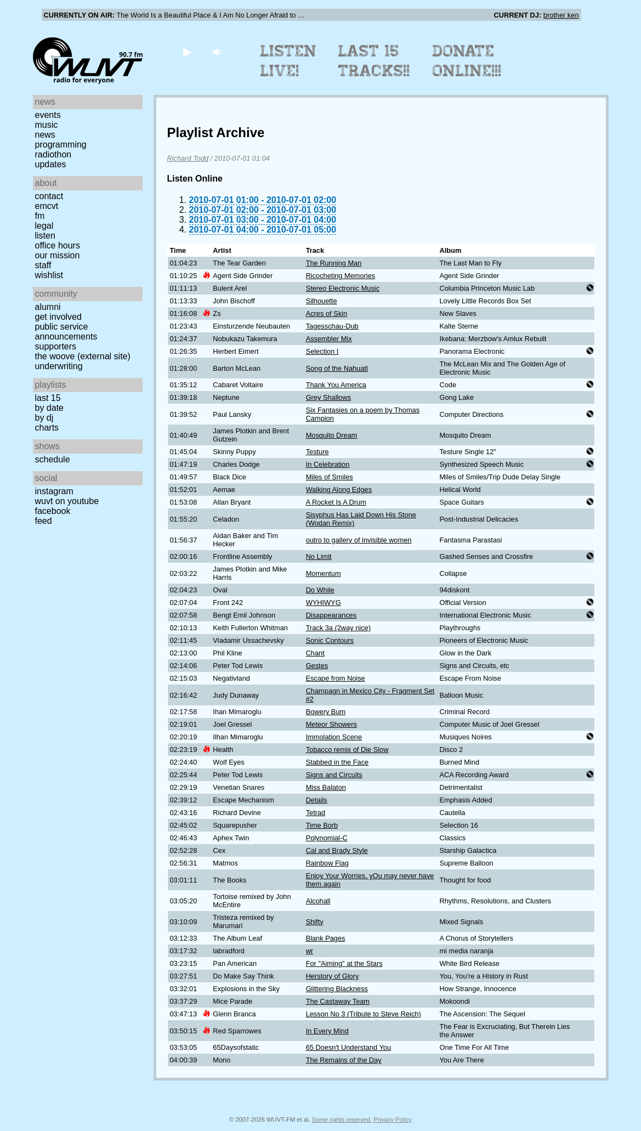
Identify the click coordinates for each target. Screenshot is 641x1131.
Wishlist (49, 275)
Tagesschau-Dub (332, 326)
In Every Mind (327, 1031)
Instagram (54, 491)
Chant (315, 653)
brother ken (561, 15)
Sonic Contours (330, 640)
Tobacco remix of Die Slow (347, 749)
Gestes (317, 665)
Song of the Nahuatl (337, 368)
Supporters (56, 346)
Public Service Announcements (66, 331)
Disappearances (331, 615)
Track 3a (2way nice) (338, 628)
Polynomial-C (327, 838)
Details (316, 800)
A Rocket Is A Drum (336, 502)
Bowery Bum (326, 712)
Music (46, 124)
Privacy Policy (392, 1119)
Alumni (48, 307)
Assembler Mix (329, 339)
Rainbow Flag (327, 863)
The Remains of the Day (344, 1060)
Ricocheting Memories (341, 276)
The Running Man (334, 263)
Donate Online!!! (467, 61)
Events (48, 115)
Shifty (315, 922)
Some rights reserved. (342, 1119)
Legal (44, 225)
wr (310, 951)
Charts (47, 427)
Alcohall (318, 901)
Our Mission (57, 255)
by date (49, 407)
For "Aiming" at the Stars (344, 963)
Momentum (323, 573)
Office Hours (57, 245)
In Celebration (328, 464)
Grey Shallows (328, 397)
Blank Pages (325, 938)
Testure (317, 452)
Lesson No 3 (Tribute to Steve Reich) (363, 1014)
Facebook (53, 511)
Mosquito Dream (332, 435)
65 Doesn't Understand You (348, 1047)
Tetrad (316, 812)
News (45, 134)
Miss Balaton (326, 787)
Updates (50, 164)
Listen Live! (288, 61)
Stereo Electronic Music (342, 288)
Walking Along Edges (339, 489)
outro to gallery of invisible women (359, 540)
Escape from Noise (335, 678)
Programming (61, 144)
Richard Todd (188, 158)
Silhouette (321, 301)
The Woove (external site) (83, 356)
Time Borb (322, 825)
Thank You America (336, 385)
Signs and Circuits (334, 775)
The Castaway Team (338, 1001)
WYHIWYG (323, 602)
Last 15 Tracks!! (374, 61)
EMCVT (47, 206)
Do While (320, 590)
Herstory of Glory (332, 976)
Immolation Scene (334, 737)
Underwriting (59, 366)
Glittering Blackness (337, 989)
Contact (49, 196)
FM (40, 215)
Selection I (322, 351)
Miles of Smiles (329, 477)
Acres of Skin (326, 313)
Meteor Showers (331, 724)
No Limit (319, 556)
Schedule (52, 459)
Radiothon (53, 154)
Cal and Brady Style (337, 850)
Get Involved (58, 316)
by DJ (44, 417)
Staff (43, 265)
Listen (45, 235)
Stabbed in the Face (337, 762)
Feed (43, 520)
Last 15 (48, 398)
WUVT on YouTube (67, 501)
